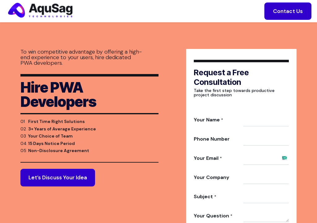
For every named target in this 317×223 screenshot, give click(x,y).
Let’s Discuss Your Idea (57, 185)
